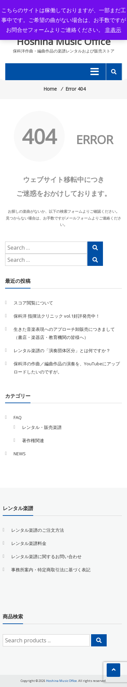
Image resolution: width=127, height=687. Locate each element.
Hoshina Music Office (63, 41)
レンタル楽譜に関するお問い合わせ (46, 556)
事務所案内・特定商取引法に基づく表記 (50, 570)
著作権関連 (33, 440)
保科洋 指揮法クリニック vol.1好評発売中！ (57, 316)
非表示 (113, 29)
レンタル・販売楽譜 (42, 427)
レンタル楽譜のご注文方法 (37, 530)
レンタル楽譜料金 (28, 543)
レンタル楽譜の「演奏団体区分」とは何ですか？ (62, 350)
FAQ (18, 417)
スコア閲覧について (33, 303)
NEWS (20, 454)
